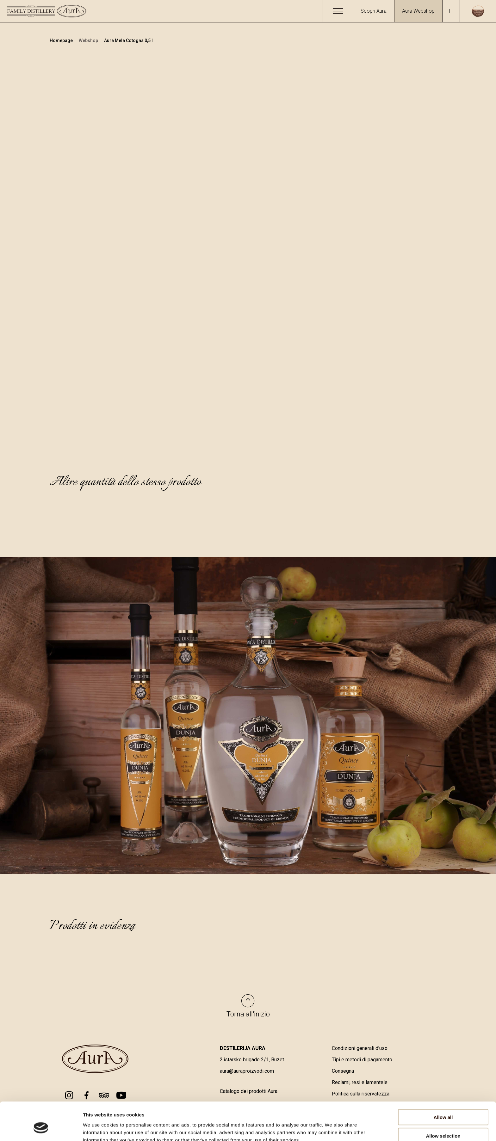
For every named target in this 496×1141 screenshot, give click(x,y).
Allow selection (443, 1104)
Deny (443, 1122)
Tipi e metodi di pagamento (362, 1060)
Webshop (89, 40)
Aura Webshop (418, 11)
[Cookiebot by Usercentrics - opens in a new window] (41, 1128)
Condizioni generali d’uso (360, 1049)
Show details (332, 1128)
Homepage (62, 40)
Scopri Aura (374, 11)
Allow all (443, 1085)
